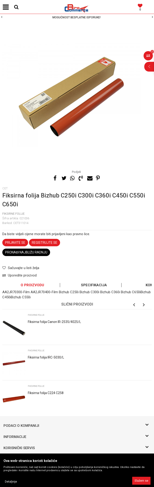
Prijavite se (15, 242)
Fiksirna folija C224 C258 (46, 393)
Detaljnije (11, 481)
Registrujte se (44, 242)
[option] (77, 17)
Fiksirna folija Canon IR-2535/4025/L (54, 322)
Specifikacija (94, 285)
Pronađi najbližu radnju (26, 252)
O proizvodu (32, 285)
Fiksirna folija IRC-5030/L (46, 357)
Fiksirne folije (13, 213)
